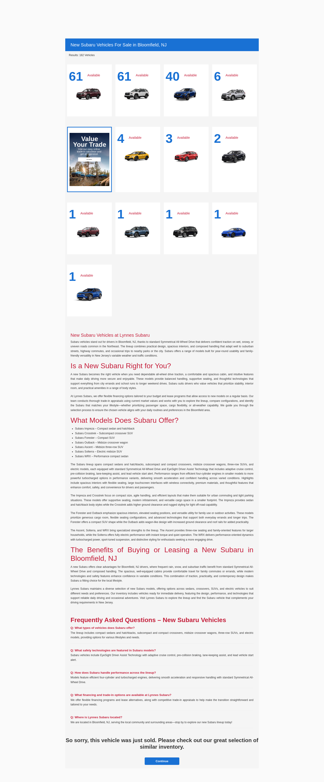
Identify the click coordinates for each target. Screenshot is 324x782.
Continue (162, 761)
